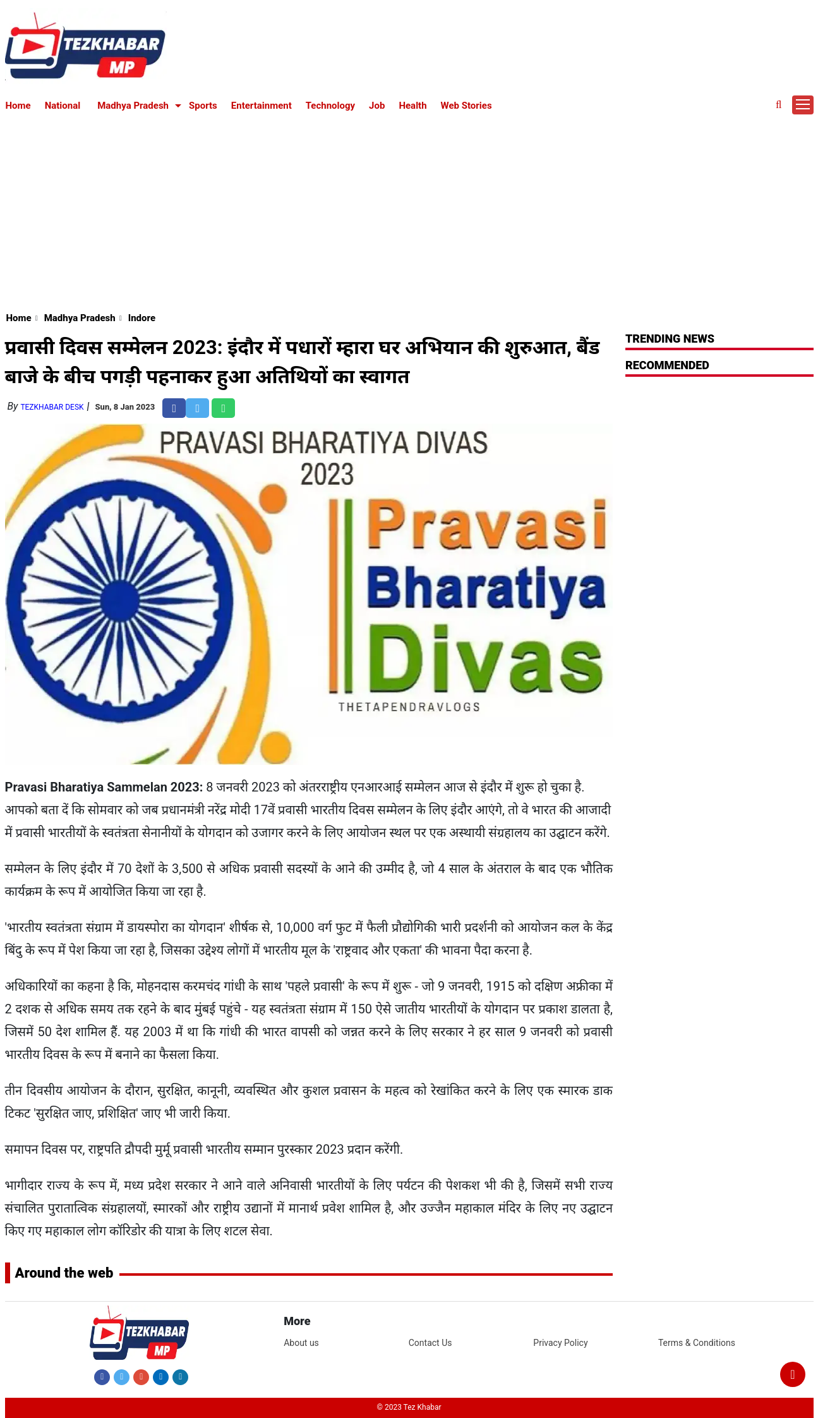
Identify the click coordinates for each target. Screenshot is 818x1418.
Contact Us (430, 1343)
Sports (203, 105)
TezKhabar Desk (51, 407)
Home (18, 105)
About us (301, 1343)
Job (377, 105)
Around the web (64, 1273)
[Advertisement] (409, 209)
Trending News (669, 338)
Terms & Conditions (696, 1343)
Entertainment (261, 105)
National (63, 105)
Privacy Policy (560, 1343)
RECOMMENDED (667, 365)
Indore (141, 318)
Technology (330, 105)
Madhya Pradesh (133, 105)
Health (412, 105)
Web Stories (466, 105)
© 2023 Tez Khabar (409, 1407)
